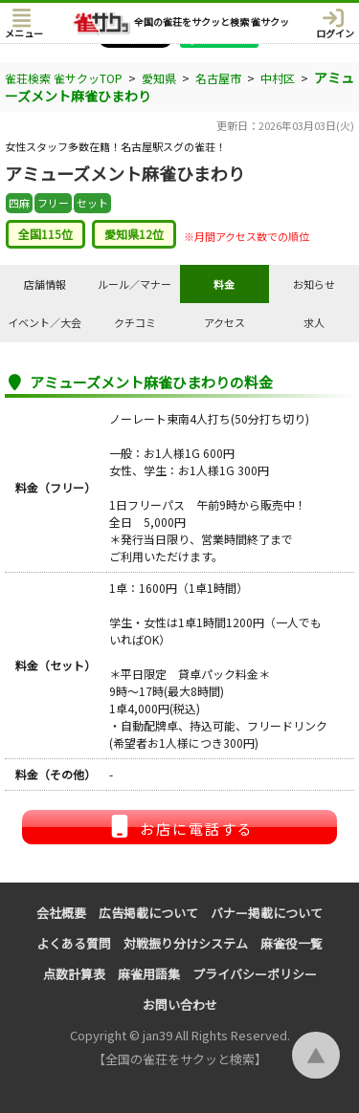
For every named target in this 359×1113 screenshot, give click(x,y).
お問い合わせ (180, 1004)
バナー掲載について (267, 913)
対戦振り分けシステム (185, 943)
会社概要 (61, 913)
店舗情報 (45, 284)
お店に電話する (180, 827)
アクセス (224, 322)
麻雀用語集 (149, 974)
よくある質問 (73, 943)
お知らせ (314, 284)
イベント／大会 (44, 322)
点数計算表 (74, 974)
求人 (314, 322)
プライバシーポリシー (254, 974)
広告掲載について (148, 913)
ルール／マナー (134, 284)
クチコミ (135, 322)
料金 (224, 284)
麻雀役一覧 (291, 943)
